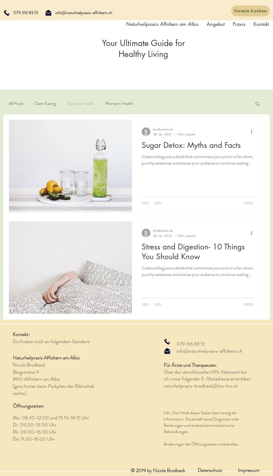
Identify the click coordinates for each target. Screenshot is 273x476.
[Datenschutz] (210, 470)
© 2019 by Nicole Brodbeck (158, 470)
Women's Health (119, 103)
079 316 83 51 (190, 343)
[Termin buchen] (250, 10)
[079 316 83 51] (25, 12)
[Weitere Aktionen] (253, 132)
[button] (257, 104)
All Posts (16, 103)
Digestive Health (80, 103)
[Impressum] (248, 470)
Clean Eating (45, 103)
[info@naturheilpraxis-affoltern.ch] (83, 12)
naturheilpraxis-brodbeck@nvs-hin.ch (201, 385)
